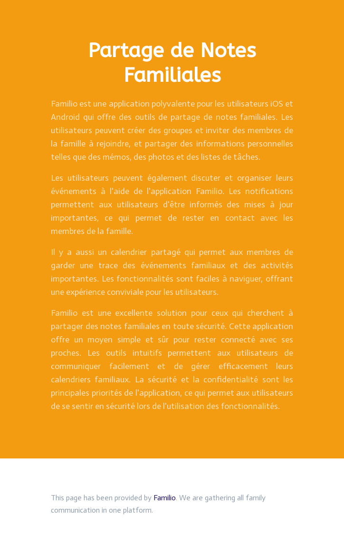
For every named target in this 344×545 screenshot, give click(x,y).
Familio (164, 497)
